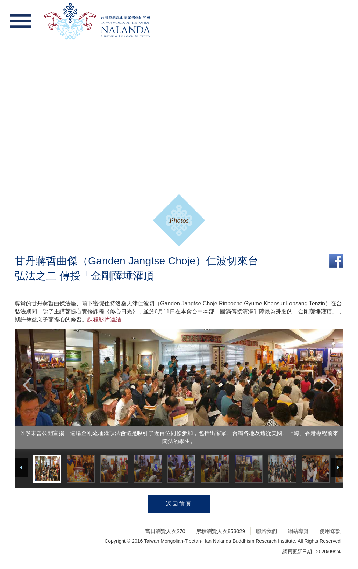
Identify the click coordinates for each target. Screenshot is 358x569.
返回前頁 (179, 504)
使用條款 (330, 531)
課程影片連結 (104, 319)
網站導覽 (298, 531)
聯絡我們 (266, 531)
